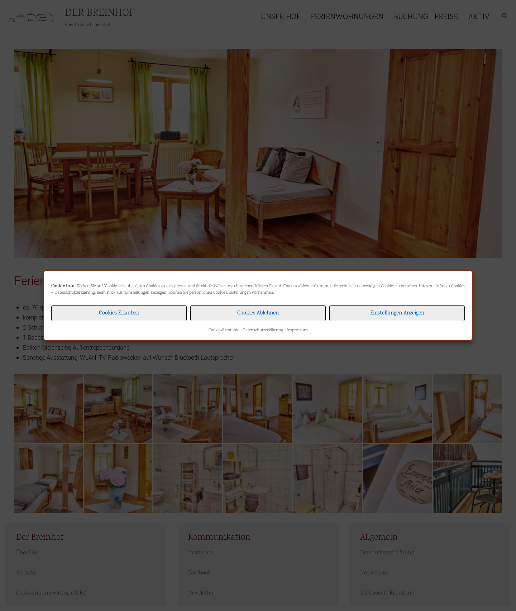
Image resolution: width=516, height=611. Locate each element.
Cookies (458, 286)
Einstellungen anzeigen (397, 313)
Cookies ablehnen (258, 313)
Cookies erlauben (119, 313)
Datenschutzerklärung (74, 293)
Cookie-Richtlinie (224, 330)
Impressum (297, 330)
